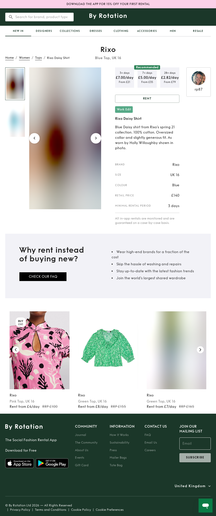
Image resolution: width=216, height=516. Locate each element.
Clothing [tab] (121, 31)
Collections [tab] (70, 31)
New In (18, 31)
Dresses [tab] (96, 31)
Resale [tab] (198, 31)
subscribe (195, 457)
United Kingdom (190, 486)
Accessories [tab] (147, 31)
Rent (147, 99)
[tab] (18, 31)
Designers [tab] (44, 31)
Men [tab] (173, 31)
